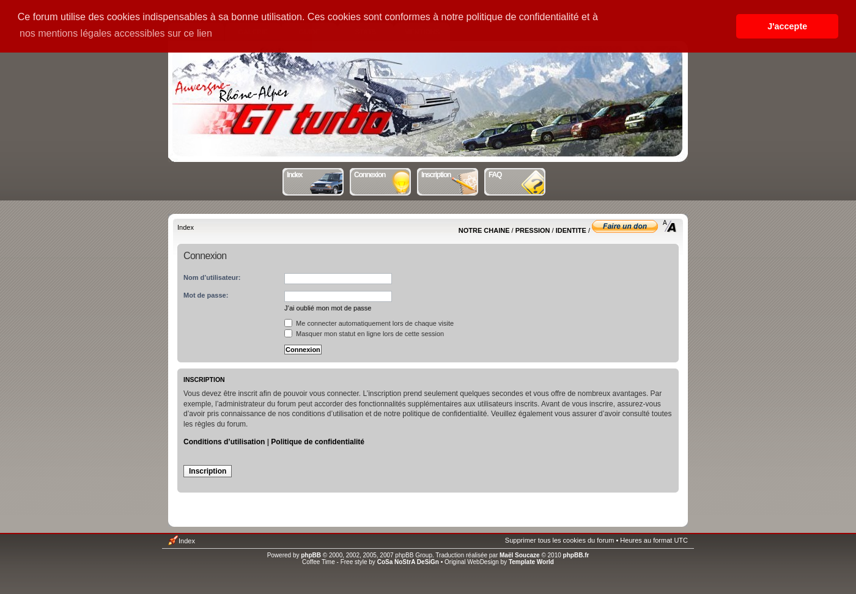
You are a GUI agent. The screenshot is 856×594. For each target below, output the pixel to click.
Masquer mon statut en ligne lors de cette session (364, 333)
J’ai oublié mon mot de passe (327, 308)
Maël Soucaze (520, 555)
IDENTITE (571, 230)
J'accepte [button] (787, 26)
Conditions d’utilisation (224, 442)
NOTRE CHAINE (484, 230)
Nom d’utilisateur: (212, 277)
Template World (531, 562)
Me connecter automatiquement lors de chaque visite (369, 323)
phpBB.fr (576, 555)
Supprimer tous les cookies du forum (559, 540)
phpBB (311, 555)
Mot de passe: (205, 295)
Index (316, 173)
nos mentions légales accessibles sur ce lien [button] (116, 33)
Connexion (383, 173)
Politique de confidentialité (317, 442)
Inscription (450, 173)
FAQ (518, 173)
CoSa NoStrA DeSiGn (408, 562)
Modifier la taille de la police (670, 226)
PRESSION (532, 230)
